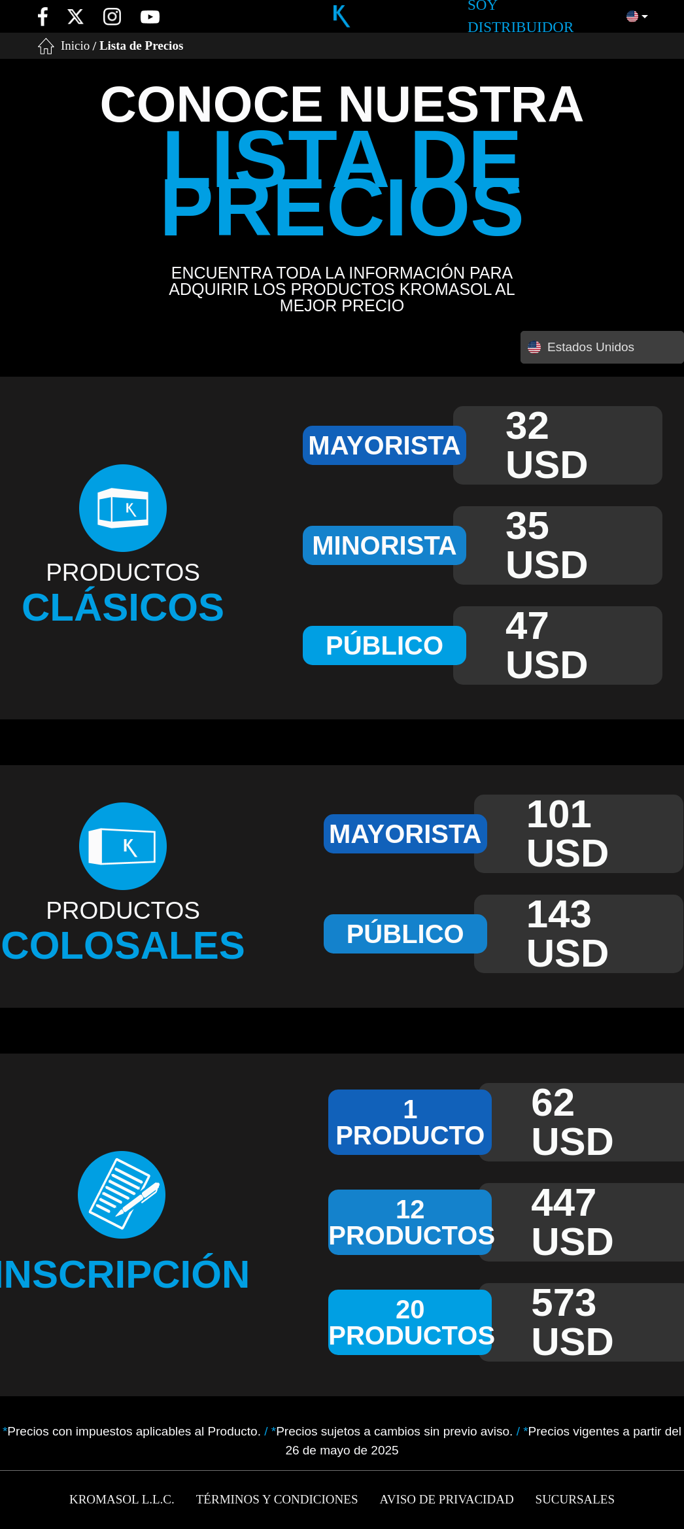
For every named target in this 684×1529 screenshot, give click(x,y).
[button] (637, 16)
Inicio (75, 45)
